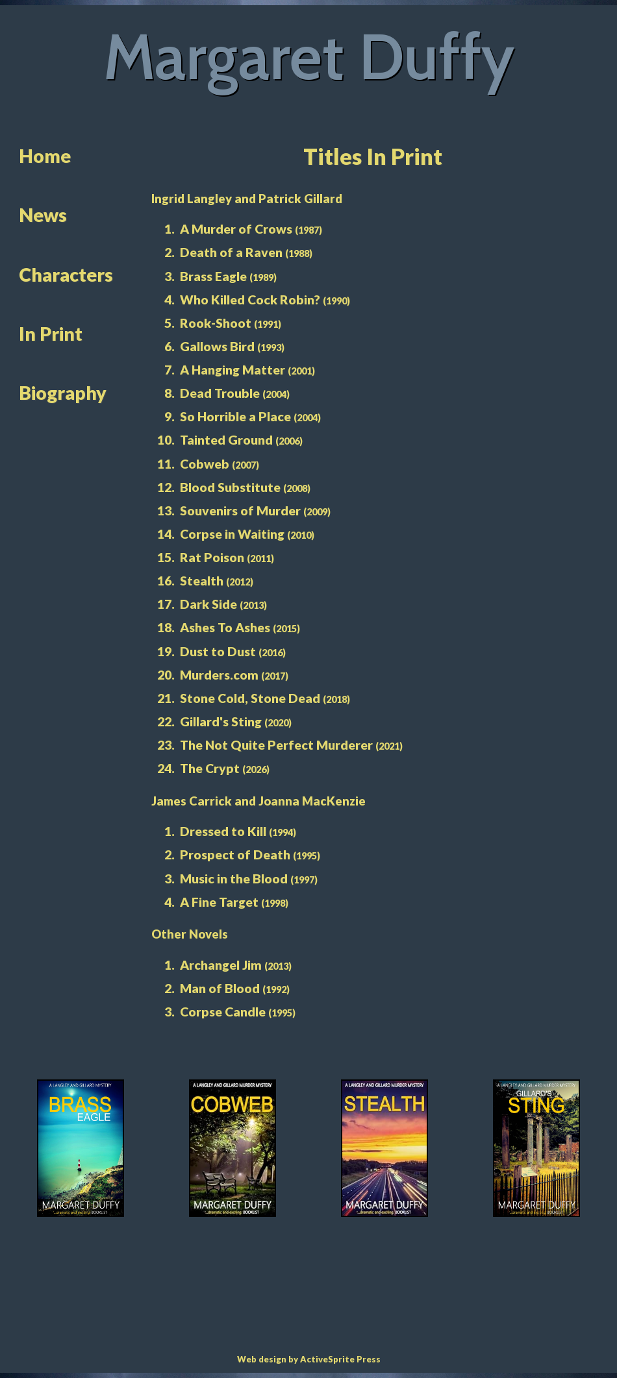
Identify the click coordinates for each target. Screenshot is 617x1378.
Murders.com (219, 674)
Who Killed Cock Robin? (250, 299)
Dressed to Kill (223, 831)
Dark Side (208, 604)
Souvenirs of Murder (240, 510)
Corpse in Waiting (232, 533)
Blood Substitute (230, 487)
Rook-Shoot (215, 322)
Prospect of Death (235, 854)
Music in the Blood (234, 878)
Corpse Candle (223, 1011)
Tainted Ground (226, 439)
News (43, 215)
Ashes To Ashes (225, 627)
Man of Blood (220, 988)
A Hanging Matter (232, 369)
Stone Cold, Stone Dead (250, 698)
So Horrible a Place (235, 416)
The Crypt (210, 768)
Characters (66, 275)
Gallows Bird (217, 346)
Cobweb (204, 463)
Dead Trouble (220, 393)
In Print (50, 334)
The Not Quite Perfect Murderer (276, 744)
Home (45, 156)
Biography (63, 393)
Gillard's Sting (221, 721)
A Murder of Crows (236, 228)
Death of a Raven (231, 252)
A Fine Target (219, 901)
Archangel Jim (221, 964)
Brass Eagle (213, 276)
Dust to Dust (218, 651)
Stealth (201, 580)
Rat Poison (212, 557)
